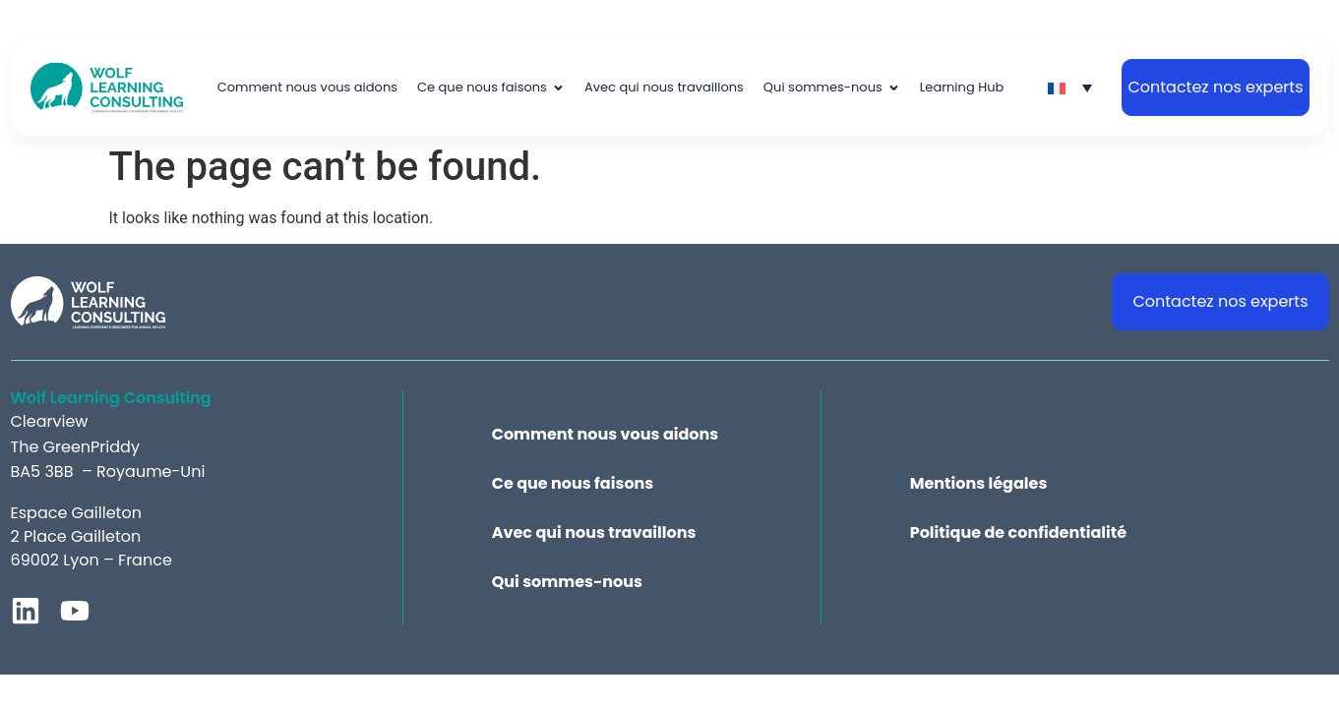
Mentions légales (979, 484)
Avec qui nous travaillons (594, 533)
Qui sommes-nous (567, 582)
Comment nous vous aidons (605, 434)
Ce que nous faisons (573, 484)
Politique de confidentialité (1018, 533)
